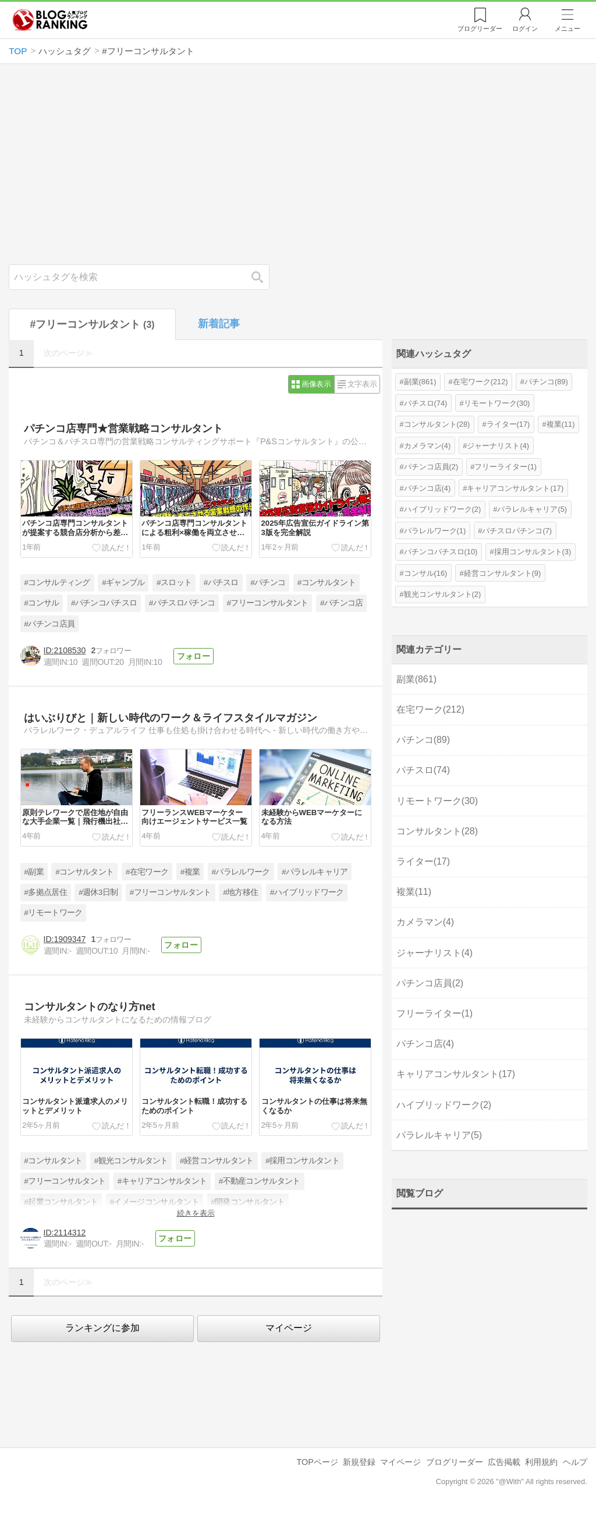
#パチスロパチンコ (182, 603)
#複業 (190, 872)
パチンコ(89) (546, 381)
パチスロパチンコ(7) (517, 530)
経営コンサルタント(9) (502, 573)
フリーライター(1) (505, 466)
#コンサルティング (57, 582)
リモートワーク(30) (497, 403)
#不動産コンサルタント (259, 1181)
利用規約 (541, 1462)
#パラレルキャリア (314, 872)
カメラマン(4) (427, 445)
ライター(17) (508, 424)
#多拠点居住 (45, 892)
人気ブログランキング (50, 20)
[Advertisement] (298, 164)
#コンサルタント (326, 582)
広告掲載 (504, 1462)
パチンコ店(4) (427, 488)
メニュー (567, 28)
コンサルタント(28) (437, 424)
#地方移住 (240, 892)
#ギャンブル (123, 582)
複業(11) (561, 424)
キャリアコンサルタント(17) (515, 488)
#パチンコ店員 (49, 623)
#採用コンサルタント (302, 1160)
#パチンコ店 (341, 603)
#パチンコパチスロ (104, 603)
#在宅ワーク (147, 872)
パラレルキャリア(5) (532, 509)
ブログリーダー (454, 1462)
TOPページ (317, 1462)
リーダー (479, 28)
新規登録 (359, 1462)
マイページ (288, 1328)
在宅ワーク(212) (480, 381)
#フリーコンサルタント (267, 603)
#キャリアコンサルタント (162, 1181)
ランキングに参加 (102, 1328)
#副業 (34, 872)
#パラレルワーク (241, 872)
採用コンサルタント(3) (533, 551)
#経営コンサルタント (217, 1160)
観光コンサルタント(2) (442, 594)
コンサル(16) (426, 573)
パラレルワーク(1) (435, 530)
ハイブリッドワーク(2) (442, 509)
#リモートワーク (53, 912)
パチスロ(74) (426, 403)
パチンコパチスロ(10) (441, 551)
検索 (263, 276)
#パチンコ (267, 582)
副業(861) (420, 381)
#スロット (174, 582)
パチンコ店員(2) (431, 466)
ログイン (525, 28)
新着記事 (219, 324)
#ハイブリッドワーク (307, 892)
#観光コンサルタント (131, 1160)
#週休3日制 (98, 892)
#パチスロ (221, 582)
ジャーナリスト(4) (498, 445)
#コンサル (41, 603)
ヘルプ (575, 1462)
